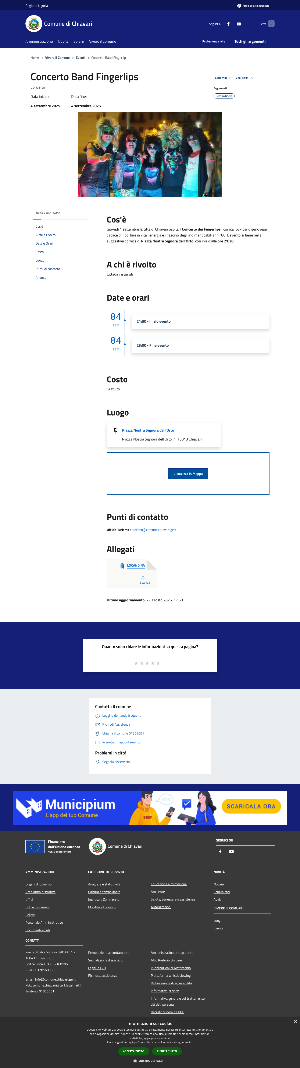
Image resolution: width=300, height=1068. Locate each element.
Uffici (29, 899)
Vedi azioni (245, 77)
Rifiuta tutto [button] (167, 1051)
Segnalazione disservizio (105, 960)
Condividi (223, 77)
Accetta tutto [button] (133, 1051)
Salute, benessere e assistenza (173, 899)
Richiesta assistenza (102, 975)
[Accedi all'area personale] (253, 6)
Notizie (219, 884)
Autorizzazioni (161, 906)
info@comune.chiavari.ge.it (55, 979)
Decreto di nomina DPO (167, 1012)
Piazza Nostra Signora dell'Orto (148, 430)
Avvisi (218, 899)
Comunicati (222, 891)
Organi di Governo (38, 884)
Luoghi (218, 920)
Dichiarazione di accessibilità (171, 983)
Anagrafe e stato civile (104, 884)
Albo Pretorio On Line (166, 960)
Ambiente (158, 891)
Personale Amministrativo (44, 922)
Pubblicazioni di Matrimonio (171, 967)
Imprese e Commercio (103, 899)
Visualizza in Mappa (188, 473)
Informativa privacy (165, 990)
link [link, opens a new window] (191, 1042)
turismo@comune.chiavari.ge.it (154, 529)
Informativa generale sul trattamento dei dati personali (178, 1001)
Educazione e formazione (169, 883)
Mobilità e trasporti (102, 907)
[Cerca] (269, 23)
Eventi (80, 57)
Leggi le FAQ (97, 967)
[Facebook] (221, 23)
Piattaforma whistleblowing (171, 975)
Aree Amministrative (40, 891)
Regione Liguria (36, 5)
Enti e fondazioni (37, 907)
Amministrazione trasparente (172, 952)
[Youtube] (232, 23)
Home (35, 57)
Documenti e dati (37, 930)
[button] (150, 1061)
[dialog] (150, 1042)
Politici (30, 914)
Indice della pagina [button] (48, 213)
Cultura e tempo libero (104, 891)
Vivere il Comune (58, 57)
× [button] (295, 1021)
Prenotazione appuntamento (108, 952)
